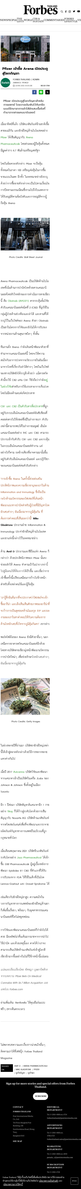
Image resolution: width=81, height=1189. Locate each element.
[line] (41, 92)
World (25, 83)
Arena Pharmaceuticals (35, 1066)
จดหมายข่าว (34, 177)
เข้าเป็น (17, 778)
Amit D (17, 1066)
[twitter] (47, 92)
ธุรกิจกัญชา (20, 1073)
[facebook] (34, 92)
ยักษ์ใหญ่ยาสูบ (20, 897)
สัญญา (4, 818)
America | (17, 83)
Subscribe (40, 1096)
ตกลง (74, 1181)
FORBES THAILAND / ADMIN (26, 79)
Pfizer (36, 1070)
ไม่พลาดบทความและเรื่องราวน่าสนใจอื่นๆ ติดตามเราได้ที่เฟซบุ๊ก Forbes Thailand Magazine (23, 1051)
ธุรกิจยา (31, 1073)
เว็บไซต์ (14, 321)
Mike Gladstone (23, 1070)
